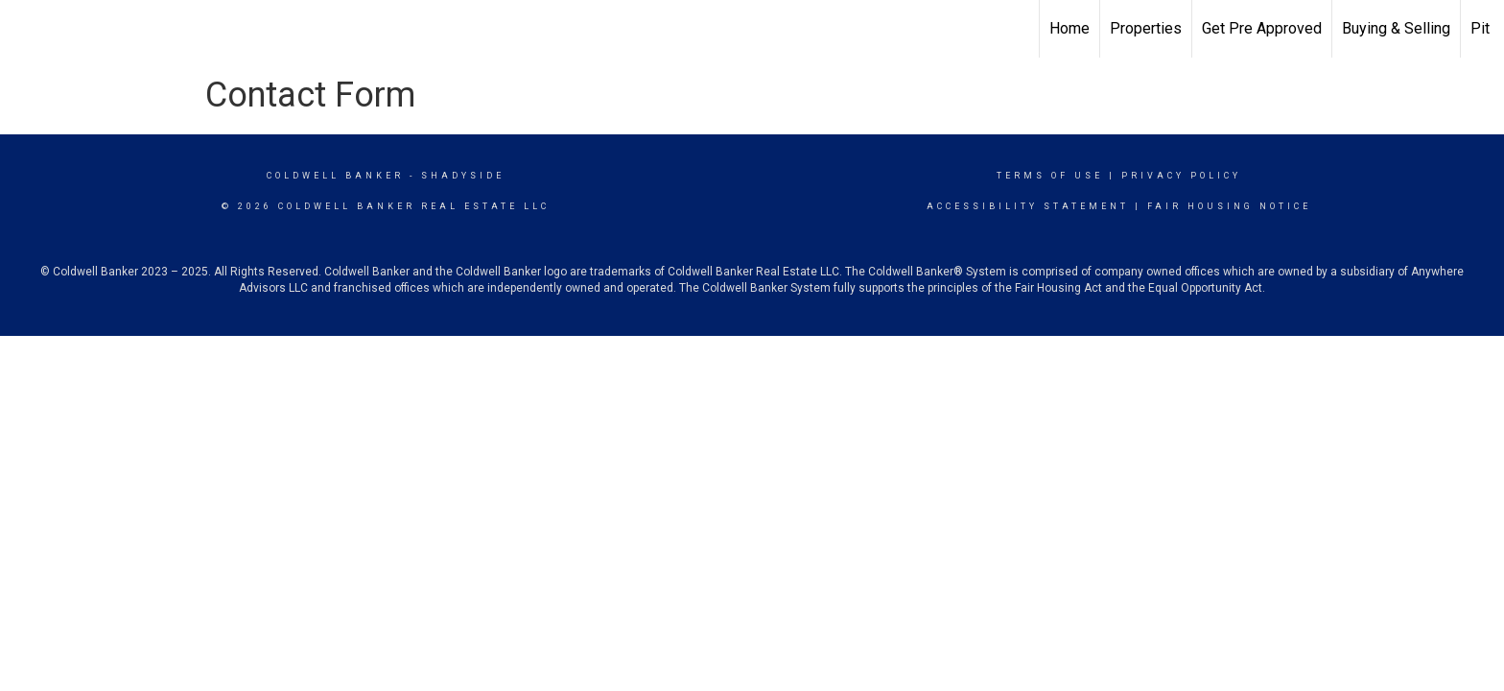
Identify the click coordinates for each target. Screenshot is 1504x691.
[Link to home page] (24, 29)
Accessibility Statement (1028, 206)
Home (1069, 28)
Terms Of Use (1050, 175)
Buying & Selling (1396, 28)
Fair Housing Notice (1229, 206)
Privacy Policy (1181, 175)
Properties (1146, 28)
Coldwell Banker (335, 175)
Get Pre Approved (1262, 28)
